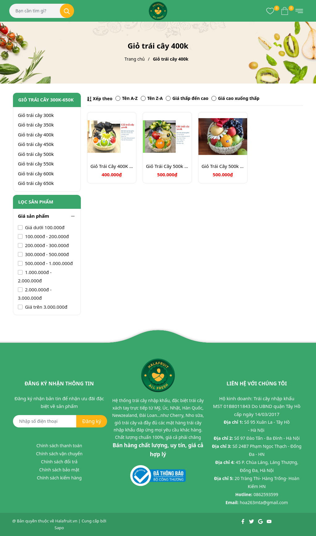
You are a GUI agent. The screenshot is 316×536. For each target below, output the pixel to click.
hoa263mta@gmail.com (264, 502)
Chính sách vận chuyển (59, 454)
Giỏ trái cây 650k (36, 183)
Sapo (59, 527)
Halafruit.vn (66, 521)
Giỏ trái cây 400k (36, 134)
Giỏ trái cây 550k (36, 164)
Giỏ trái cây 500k (36, 154)
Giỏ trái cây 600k (36, 173)
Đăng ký (91, 421)
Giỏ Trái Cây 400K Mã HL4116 (111, 166)
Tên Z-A (152, 98)
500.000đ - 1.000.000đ (48, 263)
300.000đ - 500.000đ (46, 254)
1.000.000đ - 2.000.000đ (35, 276)
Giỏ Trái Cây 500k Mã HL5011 (167, 166)
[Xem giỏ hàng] (285, 11)
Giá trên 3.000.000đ (45, 307)
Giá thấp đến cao (187, 98)
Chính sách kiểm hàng (59, 478)
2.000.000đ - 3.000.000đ (35, 293)
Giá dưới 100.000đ (44, 227)
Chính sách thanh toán (59, 445)
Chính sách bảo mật (59, 470)
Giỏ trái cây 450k (36, 144)
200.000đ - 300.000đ (46, 245)
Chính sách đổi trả (59, 462)
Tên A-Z (126, 98)
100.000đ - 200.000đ (46, 236)
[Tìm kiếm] (67, 11)
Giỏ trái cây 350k (36, 125)
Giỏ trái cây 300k (36, 115)
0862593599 (265, 494)
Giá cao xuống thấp (235, 98)
